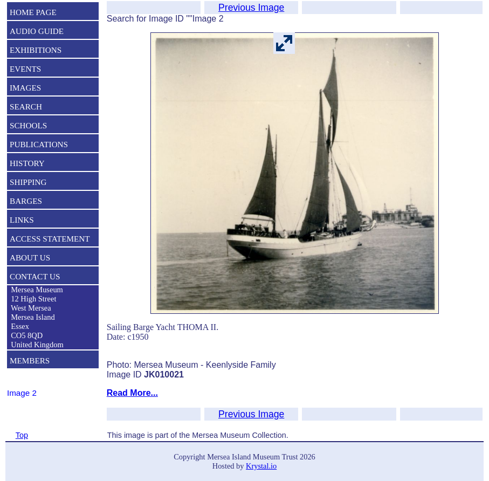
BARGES (26, 200)
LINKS (22, 219)
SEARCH (26, 106)
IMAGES (25, 87)
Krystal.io (261, 466)
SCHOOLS (28, 125)
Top (22, 435)
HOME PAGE (33, 12)
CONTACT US (35, 276)
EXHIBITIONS (35, 49)
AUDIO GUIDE (37, 31)
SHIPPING (28, 182)
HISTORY (27, 163)
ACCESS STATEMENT (50, 238)
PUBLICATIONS (39, 144)
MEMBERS (30, 360)
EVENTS (25, 68)
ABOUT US (30, 257)
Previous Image (251, 7)
